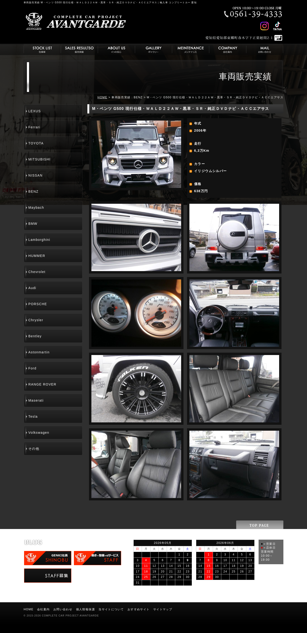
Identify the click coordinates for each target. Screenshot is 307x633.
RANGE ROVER (42, 384)
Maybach (36, 207)
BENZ (33, 191)
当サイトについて (111, 609)
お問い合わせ (62, 609)
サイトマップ (162, 609)
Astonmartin (39, 352)
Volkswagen (38, 432)
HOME (102, 97)
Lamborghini (39, 240)
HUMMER (36, 256)
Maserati (36, 400)
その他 (33, 449)
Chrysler (35, 320)
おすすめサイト (139, 609)
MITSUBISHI (39, 159)
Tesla (33, 416)
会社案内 (43, 609)
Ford (32, 368)
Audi (32, 288)
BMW (32, 223)
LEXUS (34, 111)
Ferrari (34, 127)
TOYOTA (36, 143)
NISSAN (35, 175)
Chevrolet (37, 272)
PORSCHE (37, 304)
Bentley (35, 336)
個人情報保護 (85, 609)
